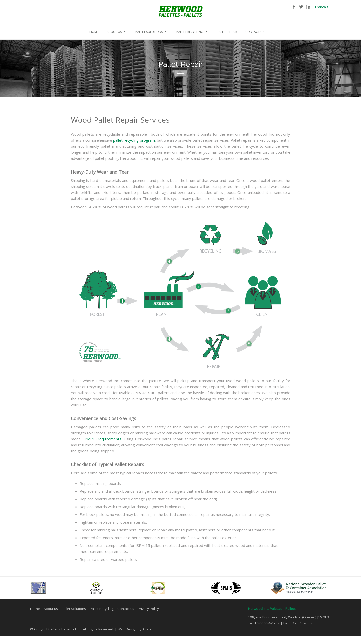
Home (35, 608)
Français (321, 7)
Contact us (125, 608)
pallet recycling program (134, 140)
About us (51, 608)
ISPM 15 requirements (101, 438)
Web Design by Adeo (134, 629)
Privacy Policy (148, 608)
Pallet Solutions (74, 608)
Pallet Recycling (102, 608)
